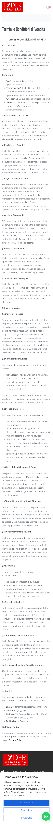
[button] (46, 816)
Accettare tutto (26, 803)
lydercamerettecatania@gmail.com (23, 428)
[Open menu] (42, 7)
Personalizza (26, 810)
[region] (26, 798)
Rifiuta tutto (26, 818)
